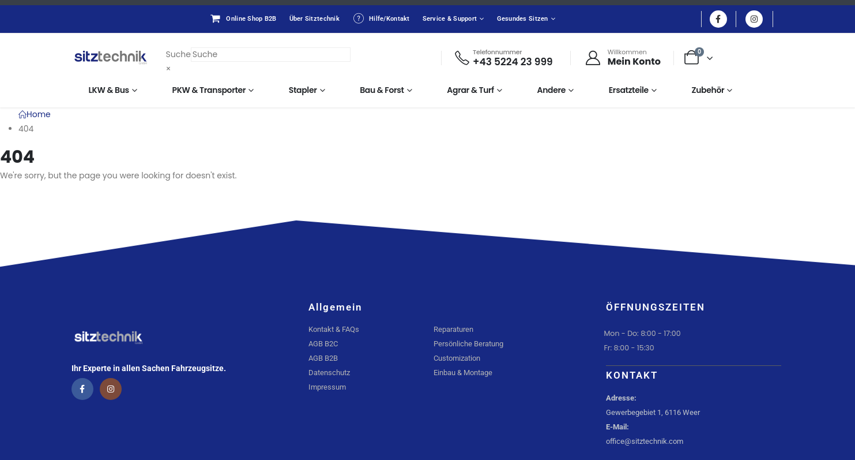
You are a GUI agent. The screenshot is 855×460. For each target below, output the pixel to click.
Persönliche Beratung (468, 343)
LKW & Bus (109, 90)
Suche (178, 54)
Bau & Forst (382, 90)
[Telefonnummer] (503, 58)
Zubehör (707, 90)
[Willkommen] (623, 57)
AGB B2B (323, 358)
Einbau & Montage (463, 372)
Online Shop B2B (242, 18)
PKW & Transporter (209, 90)
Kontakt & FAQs (333, 329)
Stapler (303, 90)
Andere (551, 90)
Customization (457, 358)
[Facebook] (718, 19)
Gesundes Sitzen (522, 19)
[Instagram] (754, 19)
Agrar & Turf (470, 90)
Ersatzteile (629, 90)
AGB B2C (323, 343)
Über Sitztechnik (314, 19)
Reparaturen (453, 329)
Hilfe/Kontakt (381, 18)
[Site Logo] (110, 58)
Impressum (327, 387)
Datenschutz (329, 372)
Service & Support (450, 19)
